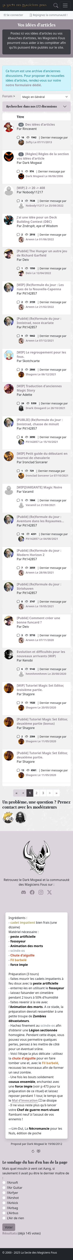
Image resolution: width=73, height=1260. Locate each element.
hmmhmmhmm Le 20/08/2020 (46, 674)
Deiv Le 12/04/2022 (38, 273)
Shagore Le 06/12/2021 (41, 374)
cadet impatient (22, 922)
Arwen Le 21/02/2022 (40, 307)
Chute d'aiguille (22, 955)
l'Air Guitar (14, 1187)
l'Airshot (13, 1198)
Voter (9, 1227)
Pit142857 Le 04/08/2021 (42, 539)
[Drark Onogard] (20, 817)
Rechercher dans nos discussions (31, 106)
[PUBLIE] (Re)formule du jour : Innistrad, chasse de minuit (40, 422)
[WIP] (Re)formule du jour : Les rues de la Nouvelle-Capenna (40, 287)
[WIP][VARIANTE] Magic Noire (39, 487)
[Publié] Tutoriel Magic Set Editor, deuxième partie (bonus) (42, 721)
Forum (7, 96)
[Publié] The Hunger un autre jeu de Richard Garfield (42, 253)
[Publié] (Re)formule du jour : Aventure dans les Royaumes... (40, 519)
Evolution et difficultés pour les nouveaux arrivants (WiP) (41, 654)
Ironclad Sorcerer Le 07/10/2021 (47, 475)
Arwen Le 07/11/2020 (40, 640)
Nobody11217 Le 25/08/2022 (44, 205)
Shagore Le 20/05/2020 (41, 707)
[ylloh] (8, 817)
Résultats (9, 1233)
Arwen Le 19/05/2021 (40, 606)
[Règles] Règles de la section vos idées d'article (43, 156)
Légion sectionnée (43, 1030)
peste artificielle (22, 936)
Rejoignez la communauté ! (48, 15)
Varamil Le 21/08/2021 (40, 505)
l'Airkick (12, 1203)
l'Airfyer (12, 1193)
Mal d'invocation (25, 1100)
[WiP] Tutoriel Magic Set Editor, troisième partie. (40, 687)
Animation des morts (26, 946)
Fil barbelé (18, 960)
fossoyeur (18, 941)
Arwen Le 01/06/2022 (40, 239)
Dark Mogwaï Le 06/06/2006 (44, 176)
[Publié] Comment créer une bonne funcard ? (38, 620)
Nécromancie (39, 1128)
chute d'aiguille (24, 1058)
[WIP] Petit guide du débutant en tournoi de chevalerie (42, 455)
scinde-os (17, 950)
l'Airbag (12, 1208)
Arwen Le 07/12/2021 (40, 340)
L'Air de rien (15, 1218)
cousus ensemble (22, 1082)
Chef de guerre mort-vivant (38, 1110)
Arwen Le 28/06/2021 (40, 572)
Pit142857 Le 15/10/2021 (42, 442)
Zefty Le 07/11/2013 (39, 142)
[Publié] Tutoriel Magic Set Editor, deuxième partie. (42, 755)
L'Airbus (12, 1213)
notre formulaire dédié (23, 85)
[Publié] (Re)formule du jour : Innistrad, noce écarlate (39, 320)
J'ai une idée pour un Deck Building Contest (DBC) (37, 219)
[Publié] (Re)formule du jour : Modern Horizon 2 (39, 552)
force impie (19, 965)
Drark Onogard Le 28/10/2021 (45, 408)
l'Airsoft (12, 1182)
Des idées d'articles (40, 124)
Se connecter (13, 15)
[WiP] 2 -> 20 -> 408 (31, 188)
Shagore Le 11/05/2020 (41, 741)
